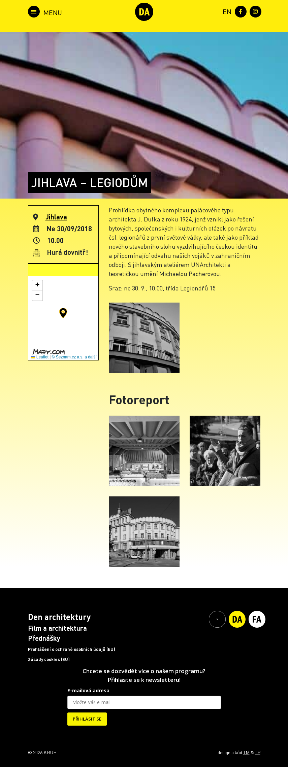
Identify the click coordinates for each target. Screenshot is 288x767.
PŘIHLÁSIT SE (87, 719)
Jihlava (56, 216)
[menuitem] (225, 11)
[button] (63, 313)
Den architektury (59, 617)
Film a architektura (57, 628)
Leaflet (39, 357)
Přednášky (44, 638)
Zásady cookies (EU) (49, 659)
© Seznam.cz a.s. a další (74, 357)
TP (257, 752)
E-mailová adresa (88, 690)
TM (246, 752)
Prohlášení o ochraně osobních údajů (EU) (71, 649)
